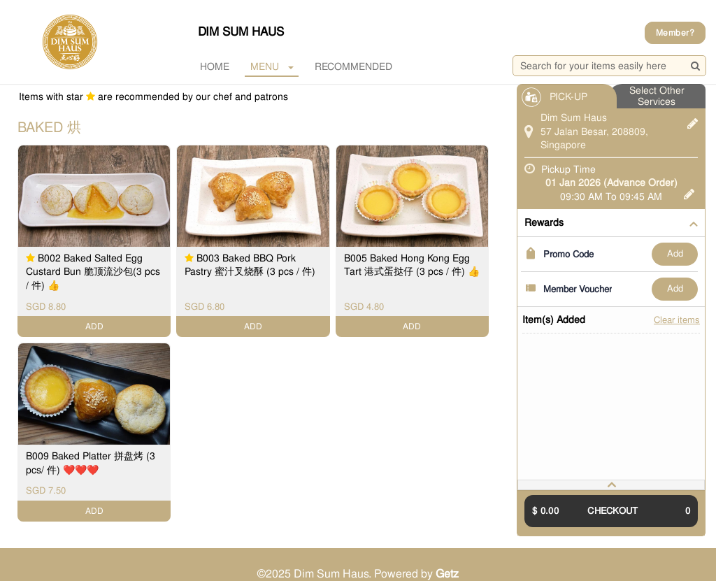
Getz (447, 573)
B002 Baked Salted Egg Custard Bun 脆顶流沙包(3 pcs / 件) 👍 (93, 272)
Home (214, 66)
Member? (675, 32)
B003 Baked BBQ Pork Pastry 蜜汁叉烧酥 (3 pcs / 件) (250, 265)
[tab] (611, 485)
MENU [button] (272, 66)
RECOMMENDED (353, 66)
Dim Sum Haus (241, 31)
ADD (675, 253)
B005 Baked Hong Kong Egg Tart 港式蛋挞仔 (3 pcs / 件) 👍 (412, 265)
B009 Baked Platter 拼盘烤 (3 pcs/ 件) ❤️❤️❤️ (90, 463)
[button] (611, 485)
